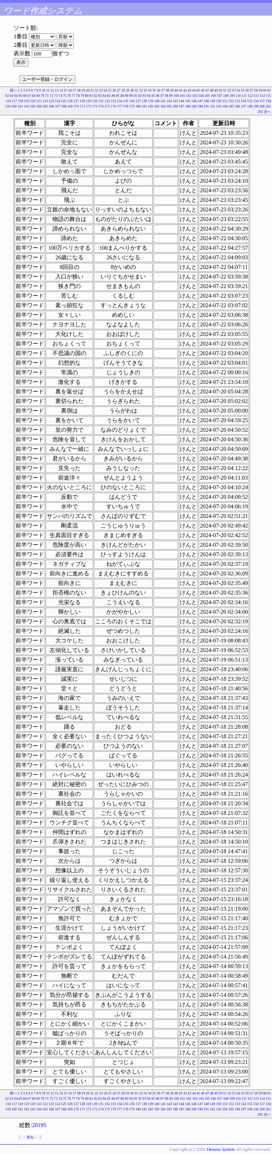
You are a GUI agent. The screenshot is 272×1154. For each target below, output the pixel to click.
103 (195, 96)
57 (251, 90)
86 (113, 96)
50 (220, 90)
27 (118, 90)
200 (262, 106)
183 (156, 106)
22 (96, 90)
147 (200, 101)
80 (87, 96)
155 (250, 101)
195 (231, 106)
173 (94, 106)
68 (33, 96)
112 (250, 96)
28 (123, 90)
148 (206, 101)
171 (82, 106)
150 (218, 101)
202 (260, 112)
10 (43, 90)
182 (150, 106)
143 (175, 101)
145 (188, 101)
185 (169, 106)
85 (109, 96)
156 (256, 101)
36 (158, 90)
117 (14, 101)
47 (207, 90)
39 (172, 90)
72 (51, 96)
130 (94, 101)
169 (70, 106)
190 (200, 106)
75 (65, 96)
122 (45, 101)
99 (171, 96)
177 (119, 106)
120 (32, 101)
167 (57, 106)
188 (188, 106)
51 (225, 90)
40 (176, 90)
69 (38, 96)
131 (101, 101)
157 (262, 101)
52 (229, 90)
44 (194, 90)
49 (216, 90)
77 (73, 96)
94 (149, 96)
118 (20, 101)
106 (213, 96)
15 (65, 90)
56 (247, 90)
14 (61, 90)
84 (104, 96)
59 (260, 90)
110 (238, 96)
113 (256, 96)
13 (56, 90)
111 (244, 96)
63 (11, 96)
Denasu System (220, 1149)
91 (135, 96)
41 (180, 90)
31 (136, 90)
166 (51, 106)
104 (201, 96)
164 (39, 106)
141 (163, 101)
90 (131, 96)
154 (243, 101)
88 (122, 96)
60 (265, 90)
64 (16, 96)
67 (29, 96)
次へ (267, 112)
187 (181, 106)
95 (153, 96)
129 (88, 101)
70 (42, 96)
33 (145, 90)
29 (127, 90)
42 (185, 90)
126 (70, 101)
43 (189, 90)
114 (262, 96)
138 (144, 101)
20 (88, 90)
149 (212, 101)
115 (268, 96)
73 (56, 96)
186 (175, 106)
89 (127, 96)
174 (101, 106)
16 (70, 90)
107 (219, 96)
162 (26, 106)
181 (144, 106)
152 (231, 101)
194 (225, 106)
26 (114, 90)
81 (91, 96)
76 (69, 96)
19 (83, 90)
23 (101, 90)
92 (140, 96)
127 (76, 101)
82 (95, 96)
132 (107, 101)
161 (20, 106)
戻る (30, 1137)
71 (47, 96)
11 (48, 90)
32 (141, 90)
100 (176, 96)
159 (8, 106)
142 (169, 101)
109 (232, 96)
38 (167, 90)
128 (82, 101)
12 (52, 90)
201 (268, 106)
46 (203, 90)
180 (138, 106)
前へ (13, 90)
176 (113, 106)
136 (132, 101)
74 (60, 96)
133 (113, 101)
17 (74, 90)
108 (225, 96)
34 (150, 90)
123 (51, 101)
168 (64, 106)
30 (132, 90)
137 (138, 101)
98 (166, 96)
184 (163, 106)
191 (206, 106)
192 (212, 106)
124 (57, 101)
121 (39, 101)
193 (218, 106)
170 (76, 106)
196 (237, 106)
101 (182, 96)
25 (110, 90)
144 (181, 101)
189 (194, 106)
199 (256, 106)
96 (157, 96)
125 (64, 101)
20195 (39, 1125)
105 (207, 96)
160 (14, 106)
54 (238, 90)
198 (250, 106)
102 (188, 96)
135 (126, 101)
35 (154, 90)
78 (78, 96)
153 (237, 101)
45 (198, 90)
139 (150, 101)
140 (156, 101)
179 (132, 106)
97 (162, 96)
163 (32, 106)
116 (8, 101)
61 (269, 90)
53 (234, 90)
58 (256, 90)
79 (82, 96)
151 (225, 101)
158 (268, 101)
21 (92, 90)
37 (163, 90)
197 (243, 106)
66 (25, 96)
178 (126, 106)
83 (100, 96)
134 (119, 101)
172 (88, 106)
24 (105, 90)
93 (144, 96)
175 (107, 106)
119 (26, 101)
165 (45, 106)
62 (7, 96)
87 (118, 96)
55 (242, 90)
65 (20, 96)
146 (194, 101)
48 (212, 90)
